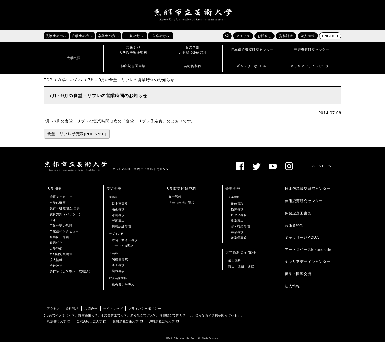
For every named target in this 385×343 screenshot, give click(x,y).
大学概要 (54, 189)
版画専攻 (118, 221)
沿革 (53, 220)
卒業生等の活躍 (61, 226)
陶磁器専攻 (120, 260)
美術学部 (113, 189)
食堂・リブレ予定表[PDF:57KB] (76, 134)
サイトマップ (113, 309)
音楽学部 (232, 189)
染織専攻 (118, 271)
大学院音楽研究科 (240, 253)
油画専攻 (118, 209)
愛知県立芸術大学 (126, 321)
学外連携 (56, 266)
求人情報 (56, 260)
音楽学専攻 (239, 238)
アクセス (243, 37)
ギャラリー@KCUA (302, 238)
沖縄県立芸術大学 (162, 321)
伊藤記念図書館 (298, 214)
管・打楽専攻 (240, 227)
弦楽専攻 (237, 221)
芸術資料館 (294, 226)
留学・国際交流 (298, 275)
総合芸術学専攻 (123, 285)
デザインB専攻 (123, 246)
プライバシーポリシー (144, 309)
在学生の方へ (70, 80)
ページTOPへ (322, 166)
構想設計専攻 (121, 227)
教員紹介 (56, 243)
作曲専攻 (237, 204)
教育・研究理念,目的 (65, 209)
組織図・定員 (59, 237)
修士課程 (175, 197)
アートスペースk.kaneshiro (309, 250)
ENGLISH (330, 37)
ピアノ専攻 (239, 215)
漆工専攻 (118, 265)
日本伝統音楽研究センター (307, 189)
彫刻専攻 (118, 215)
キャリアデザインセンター (307, 262)
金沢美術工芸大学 (89, 321)
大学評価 (56, 249)
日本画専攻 (120, 204)
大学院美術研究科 (181, 189)
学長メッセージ (61, 197)
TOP (48, 80)
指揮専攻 (237, 209)
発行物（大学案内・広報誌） (71, 272)
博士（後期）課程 (181, 203)
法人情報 (308, 37)
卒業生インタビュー (64, 231)
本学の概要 (58, 203)
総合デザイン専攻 (125, 240)
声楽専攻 (237, 232)
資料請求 (286, 37)
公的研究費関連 (61, 255)
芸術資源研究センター (304, 202)
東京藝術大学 (56, 321)
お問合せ (264, 37)
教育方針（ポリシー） (66, 214)
